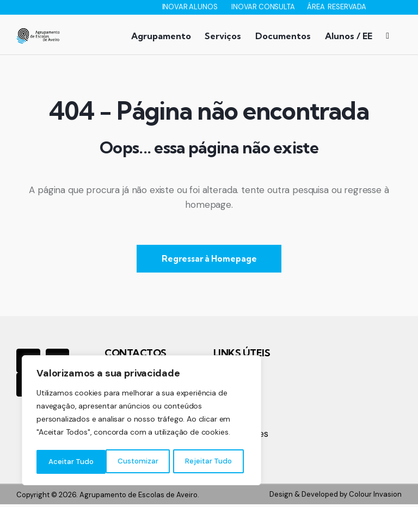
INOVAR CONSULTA (263, 6)
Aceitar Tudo (212, 462)
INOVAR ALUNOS (190, 6)
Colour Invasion (375, 497)
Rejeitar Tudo (139, 462)
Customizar (68, 462)
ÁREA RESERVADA (336, 6)
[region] (141, 421)
